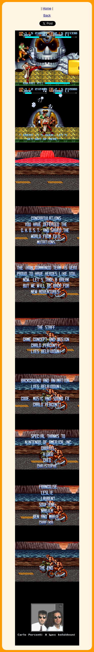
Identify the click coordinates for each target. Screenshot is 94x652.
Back (47, 15)
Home (47, 8)
